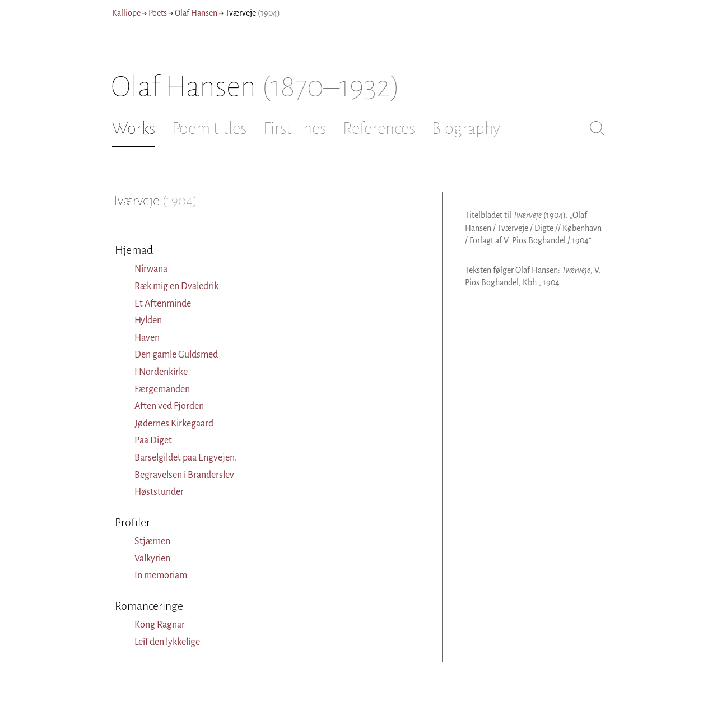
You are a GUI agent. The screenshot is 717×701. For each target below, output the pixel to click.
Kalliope (126, 12)
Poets (157, 12)
